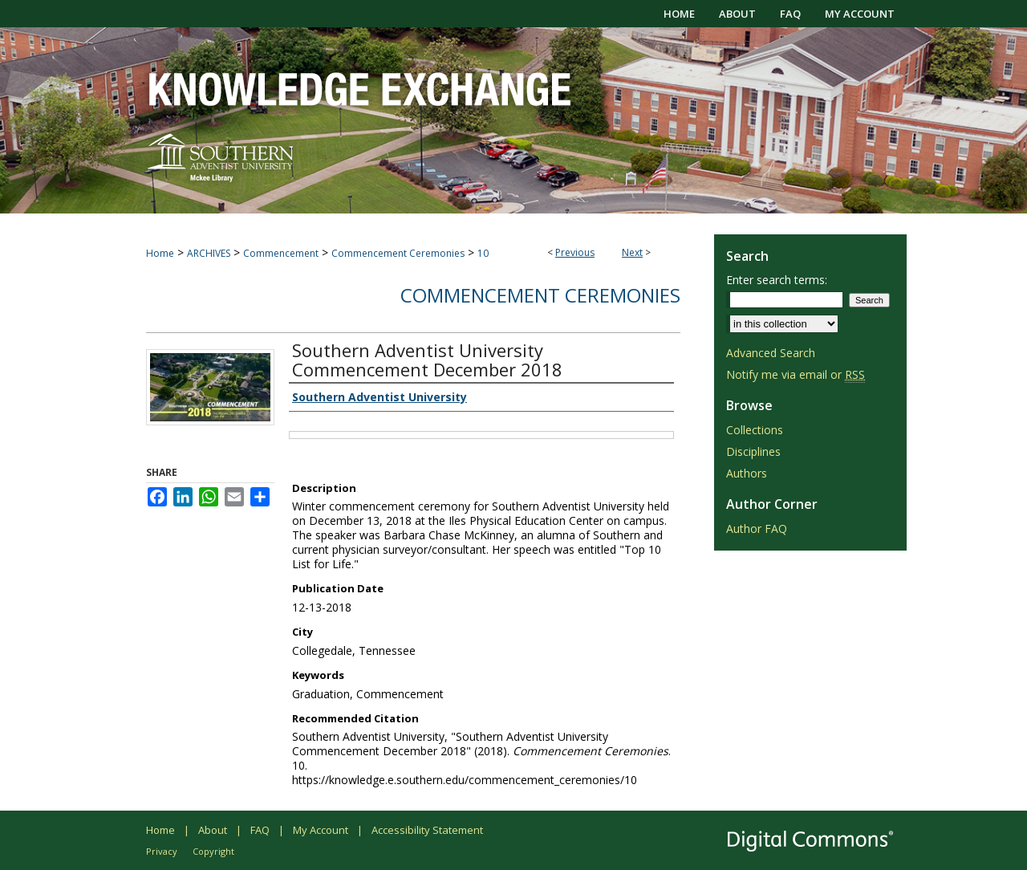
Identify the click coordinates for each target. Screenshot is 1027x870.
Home (160, 253)
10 (483, 253)
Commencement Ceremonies (398, 253)
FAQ (260, 830)
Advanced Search (770, 352)
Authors (746, 473)
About (212, 830)
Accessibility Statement (427, 830)
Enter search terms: (776, 279)
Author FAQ (756, 528)
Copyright (213, 851)
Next (632, 252)
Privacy (161, 851)
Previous (575, 252)
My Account (320, 830)
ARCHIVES (208, 253)
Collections (754, 429)
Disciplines (753, 451)
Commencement (281, 253)
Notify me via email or (795, 374)
